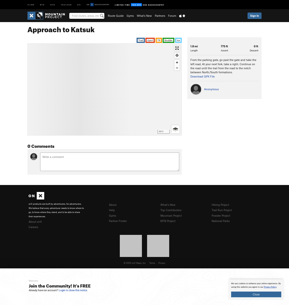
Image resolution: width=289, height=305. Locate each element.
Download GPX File (202, 76)
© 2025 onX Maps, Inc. (135, 263)
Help (112, 210)
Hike (52, 4)
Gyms (130, 15)
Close (256, 294)
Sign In (254, 15)
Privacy (161, 263)
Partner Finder (118, 221)
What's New (144, 15)
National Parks (221, 221)
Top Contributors (170, 210)
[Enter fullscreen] (177, 48)
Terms (152, 263)
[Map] (105, 89)
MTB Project (167, 221)
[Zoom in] (177, 62)
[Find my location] (177, 55)
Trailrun (66, 4)
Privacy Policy (270, 287)
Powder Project (221, 215)
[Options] (175, 129)
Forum (172, 15)
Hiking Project (220, 204)
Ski (79, 4)
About (112, 204)
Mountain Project (171, 215)
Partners (160, 15)
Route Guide (116, 15)
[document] (256, 289)
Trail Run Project (222, 210)
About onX (35, 221)
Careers (33, 227)
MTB (42, 4)
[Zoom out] (177, 67)
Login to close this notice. (73, 290)
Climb (30, 4)
